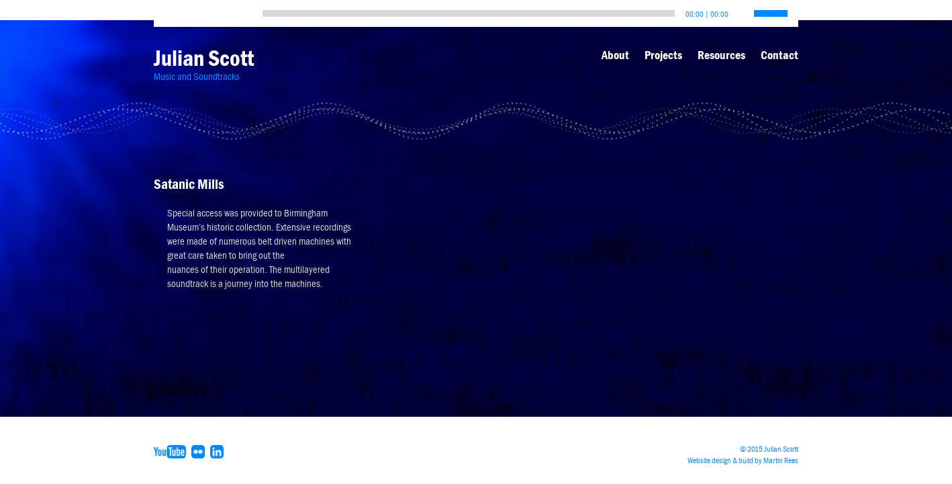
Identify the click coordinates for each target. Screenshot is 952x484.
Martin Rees (780, 460)
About (615, 55)
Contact (779, 55)
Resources (721, 55)
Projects (663, 55)
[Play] (167, 10)
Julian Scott (204, 58)
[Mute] (739, 10)
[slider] (469, 13)
